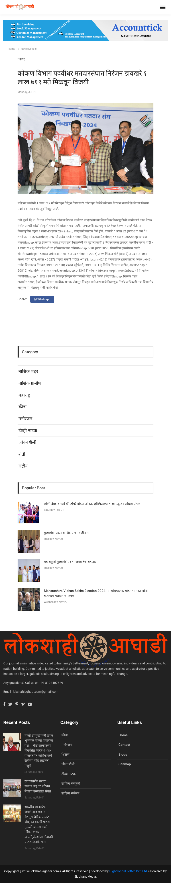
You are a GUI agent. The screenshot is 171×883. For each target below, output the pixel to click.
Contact (124, 745)
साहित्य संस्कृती (70, 784)
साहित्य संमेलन (70, 793)
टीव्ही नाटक (27, 430)
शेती (21, 454)
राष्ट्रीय (23, 466)
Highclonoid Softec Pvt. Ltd (128, 871)
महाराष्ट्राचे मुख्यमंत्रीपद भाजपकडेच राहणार (70, 562)
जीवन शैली (27, 442)
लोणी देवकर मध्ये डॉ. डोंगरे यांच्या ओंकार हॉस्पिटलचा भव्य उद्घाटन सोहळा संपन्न (92, 504)
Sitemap (124, 764)
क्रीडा (22, 406)
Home (11, 48)
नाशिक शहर (28, 371)
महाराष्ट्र (21, 59)
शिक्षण (65, 755)
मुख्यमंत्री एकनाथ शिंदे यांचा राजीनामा (67, 533)
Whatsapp (42, 299)
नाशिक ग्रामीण (29, 383)
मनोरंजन (25, 418)
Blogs (122, 755)
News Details (29, 48)
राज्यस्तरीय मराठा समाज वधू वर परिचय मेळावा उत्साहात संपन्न (37, 786)
